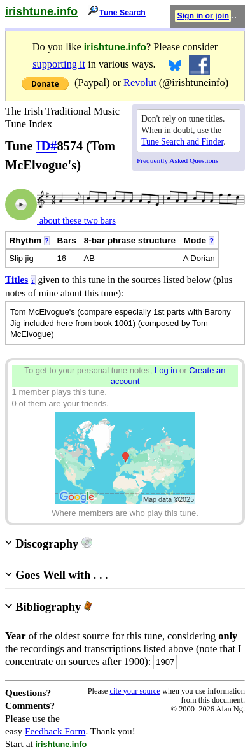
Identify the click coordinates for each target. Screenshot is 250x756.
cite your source (134, 691)
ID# (46, 146)
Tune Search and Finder (182, 141)
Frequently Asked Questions (177, 160)
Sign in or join (203, 15)
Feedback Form (55, 730)
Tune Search (122, 12)
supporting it (58, 64)
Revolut (139, 82)
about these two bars (76, 220)
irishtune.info (41, 11)
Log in (166, 370)
